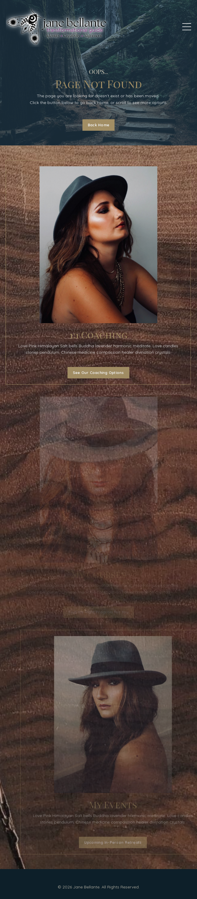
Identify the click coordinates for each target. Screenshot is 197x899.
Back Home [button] (98, 125)
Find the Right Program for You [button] (98, 612)
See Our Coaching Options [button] (96, 372)
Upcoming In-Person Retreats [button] (124, 842)
